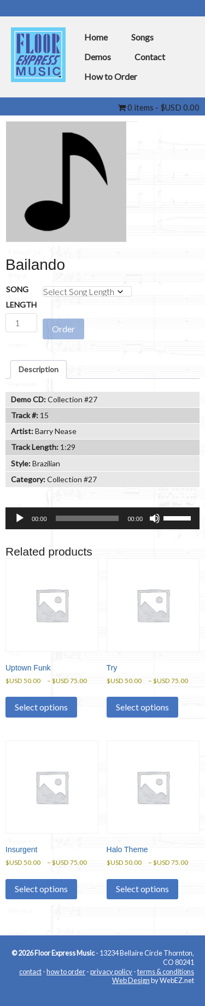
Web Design (131, 980)
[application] (102, 518)
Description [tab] (38, 369)
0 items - (159, 107)
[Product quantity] (21, 322)
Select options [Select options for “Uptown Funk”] (41, 707)
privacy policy (111, 971)
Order (63, 328)
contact (30, 971)
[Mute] (154, 518)
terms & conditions (165, 971)
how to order (65, 971)
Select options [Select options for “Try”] (142, 707)
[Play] (19, 518)
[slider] (87, 518)
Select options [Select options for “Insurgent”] (41, 888)
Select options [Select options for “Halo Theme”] (142, 888)
